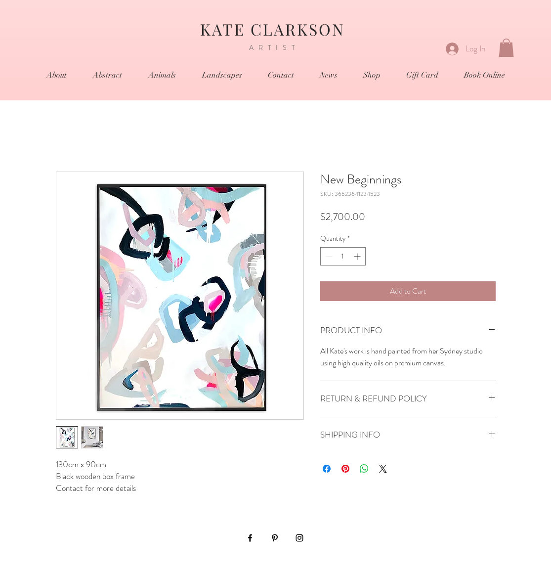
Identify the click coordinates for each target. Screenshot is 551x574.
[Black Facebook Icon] (250, 538)
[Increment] (358, 256)
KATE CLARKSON (275, 29)
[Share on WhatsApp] (364, 469)
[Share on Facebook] (327, 469)
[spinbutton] (343, 256)
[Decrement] (328, 256)
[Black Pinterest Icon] (275, 538)
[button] (506, 48)
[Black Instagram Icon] (299, 538)
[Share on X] (383, 469)
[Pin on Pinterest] (345, 469)
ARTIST (274, 47)
